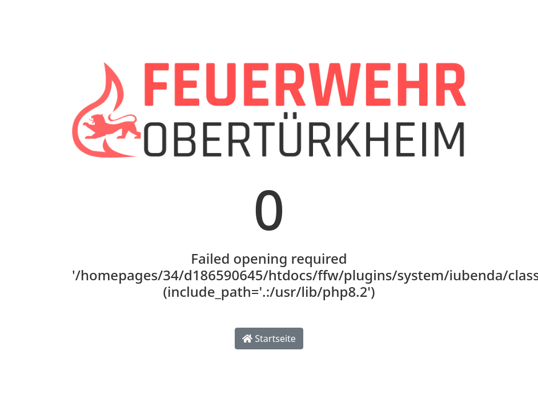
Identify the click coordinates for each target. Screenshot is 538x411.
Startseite (269, 338)
